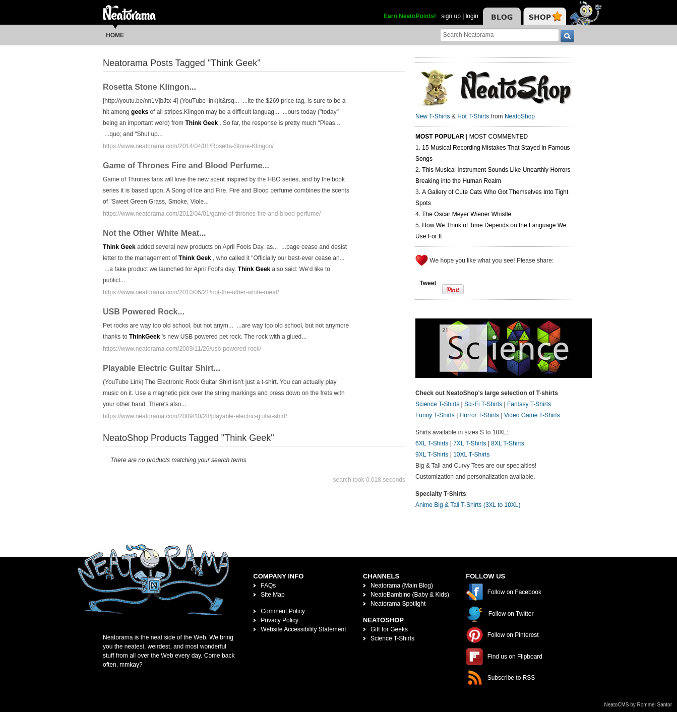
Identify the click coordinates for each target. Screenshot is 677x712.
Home (115, 35)
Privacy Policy (279, 620)
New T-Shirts (432, 116)
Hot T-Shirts (473, 116)
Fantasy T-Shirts (529, 404)
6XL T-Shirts (431, 443)
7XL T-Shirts (469, 443)
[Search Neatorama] (500, 34)
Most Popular (439, 136)
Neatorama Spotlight (398, 603)
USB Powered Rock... (143, 311)
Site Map (272, 594)
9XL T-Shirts (431, 454)
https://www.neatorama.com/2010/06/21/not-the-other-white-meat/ (191, 292)
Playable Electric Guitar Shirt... (161, 368)
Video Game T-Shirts (532, 415)
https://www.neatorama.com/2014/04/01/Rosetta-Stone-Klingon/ (188, 146)
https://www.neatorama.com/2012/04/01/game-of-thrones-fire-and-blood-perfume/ (212, 213)
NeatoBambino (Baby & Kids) (410, 594)
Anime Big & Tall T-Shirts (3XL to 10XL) (468, 504)
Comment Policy (282, 611)
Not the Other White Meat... (154, 233)
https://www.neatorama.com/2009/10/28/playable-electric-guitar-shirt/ (195, 416)
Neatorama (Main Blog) (402, 585)
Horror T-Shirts (479, 415)
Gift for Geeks (389, 629)
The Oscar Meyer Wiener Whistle (466, 214)
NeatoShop (520, 116)
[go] (567, 36)
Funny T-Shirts (435, 415)
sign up (451, 16)
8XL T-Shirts (507, 443)
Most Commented (498, 136)
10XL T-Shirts (471, 454)
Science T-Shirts (437, 404)
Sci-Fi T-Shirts (483, 404)
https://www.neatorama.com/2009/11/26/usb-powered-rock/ (182, 348)
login (472, 16)
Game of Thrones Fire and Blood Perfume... (186, 165)
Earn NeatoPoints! (410, 16)
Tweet (427, 283)
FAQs (268, 585)
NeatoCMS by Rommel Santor (638, 704)
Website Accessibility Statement (303, 629)
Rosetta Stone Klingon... (149, 87)
